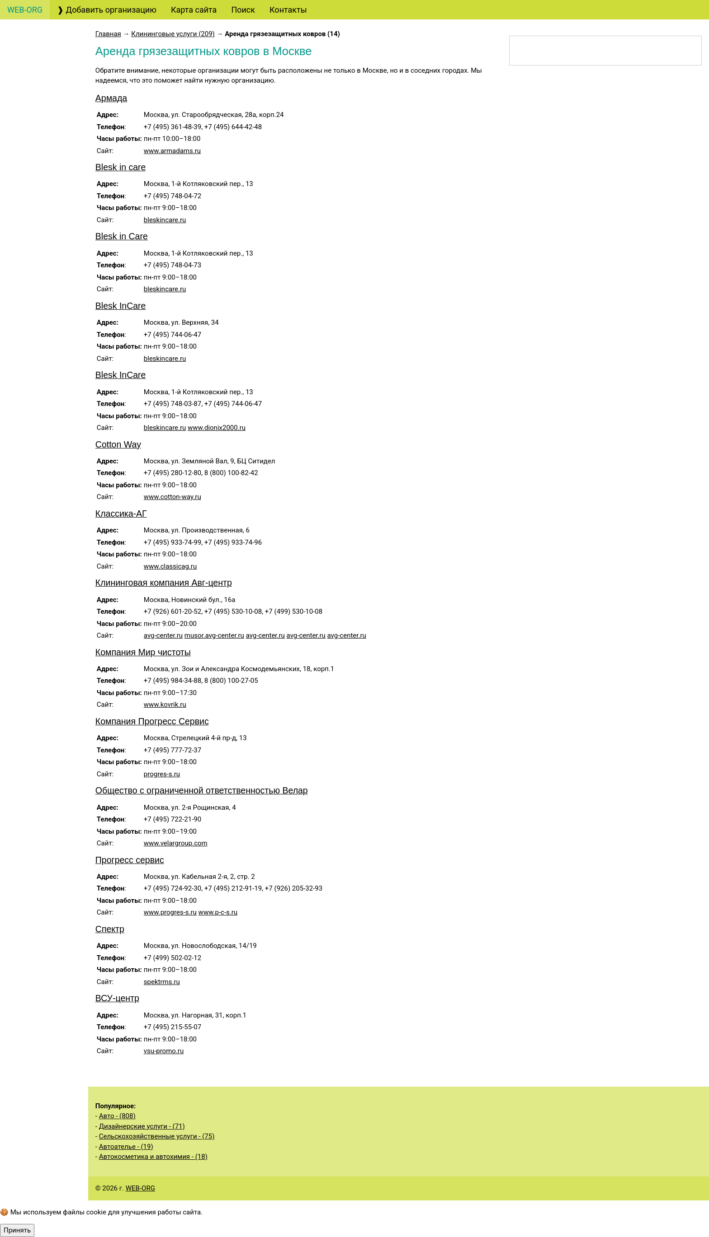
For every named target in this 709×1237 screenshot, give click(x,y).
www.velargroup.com (200, 843)
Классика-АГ (146, 513)
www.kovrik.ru (190, 704)
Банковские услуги (52, 196)
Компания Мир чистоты (168, 652)
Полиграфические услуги (55, 331)
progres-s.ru (187, 774)
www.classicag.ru (195, 566)
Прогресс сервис (154, 860)
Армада (136, 98)
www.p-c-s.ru (242, 912)
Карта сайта (194, 9)
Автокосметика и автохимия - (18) (178, 1157)
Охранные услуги (48, 408)
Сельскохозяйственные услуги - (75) (182, 1136)
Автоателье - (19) (151, 1147)
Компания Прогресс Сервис (177, 721)
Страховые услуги (50, 235)
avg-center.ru (188, 635)
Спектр (134, 929)
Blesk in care (145, 167)
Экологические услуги (49, 822)
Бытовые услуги (48, 536)
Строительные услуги (48, 676)
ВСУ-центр (142, 998)
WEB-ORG (165, 1188)
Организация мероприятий (41, 453)
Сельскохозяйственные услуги (52, 771)
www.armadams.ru (197, 151)
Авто (25, 56)
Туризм (29, 145)
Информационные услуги (55, 594)
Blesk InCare (145, 306)
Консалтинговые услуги (53, 171)
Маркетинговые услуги (51, 280)
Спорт (27, 848)
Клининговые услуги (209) (197, 34)
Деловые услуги (46, 427)
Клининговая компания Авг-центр (188, 583)
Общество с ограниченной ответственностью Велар (226, 790)
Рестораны (35, 478)
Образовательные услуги (55, 382)
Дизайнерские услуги (55, 255)
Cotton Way (143, 444)
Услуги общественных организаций (49, 740)
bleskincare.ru (190, 220)
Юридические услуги (55, 126)
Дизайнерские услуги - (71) (167, 1126)
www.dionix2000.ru (241, 428)
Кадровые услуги (47, 357)
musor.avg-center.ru (239, 635)
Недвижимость (45, 619)
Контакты (288, 9)
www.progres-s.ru (195, 912)
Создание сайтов (48, 107)
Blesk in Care (146, 236)
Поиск (243, 9)
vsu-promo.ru (188, 1051)
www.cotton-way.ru (197, 497)
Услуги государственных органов (54, 645)
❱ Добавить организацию (106, 9)
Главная (133, 34)
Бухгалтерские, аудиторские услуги (53, 81)
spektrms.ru (187, 982)
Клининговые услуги (55, 498)
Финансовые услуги (53, 216)
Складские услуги (48, 797)
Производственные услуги (44, 708)
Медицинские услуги (47, 562)
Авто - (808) (142, 1116)
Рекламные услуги (51, 306)
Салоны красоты (50, 517)
